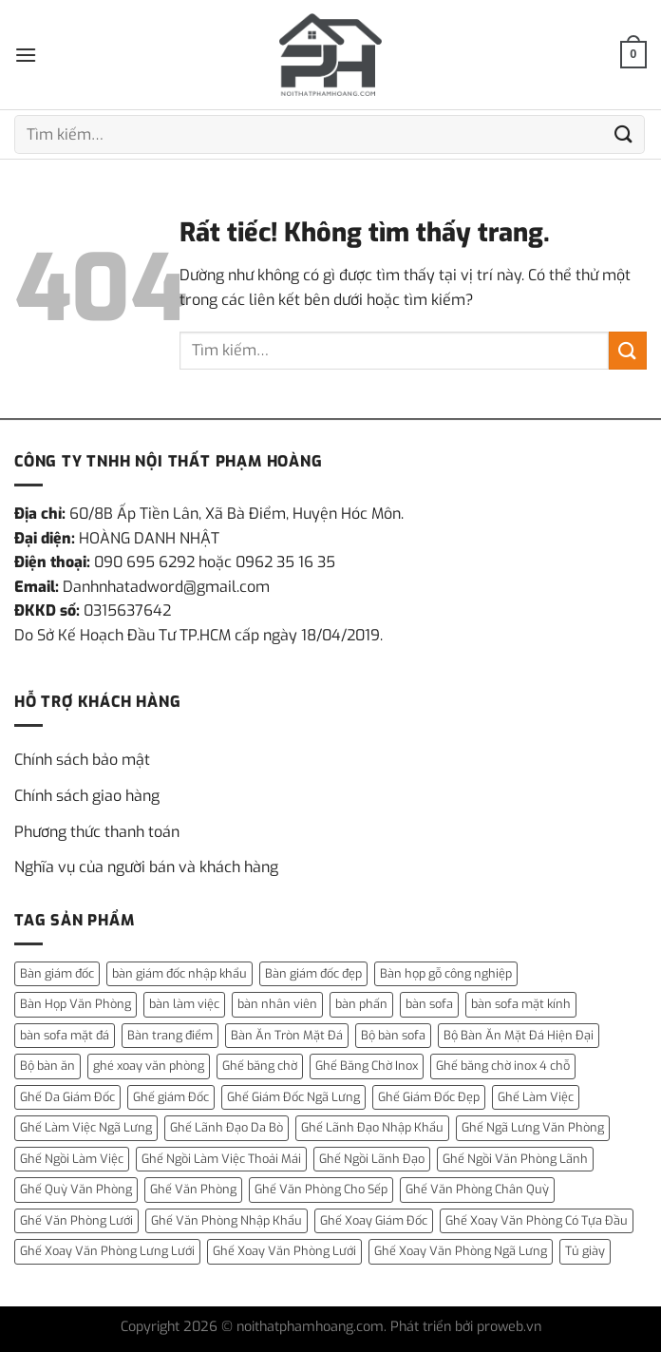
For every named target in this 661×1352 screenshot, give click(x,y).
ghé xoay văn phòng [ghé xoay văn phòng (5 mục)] (148, 1065)
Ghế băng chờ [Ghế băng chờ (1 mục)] (259, 1065)
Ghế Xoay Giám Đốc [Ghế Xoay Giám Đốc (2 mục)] (373, 1220)
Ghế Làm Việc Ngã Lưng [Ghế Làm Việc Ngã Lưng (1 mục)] (86, 1127)
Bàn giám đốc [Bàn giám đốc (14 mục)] (57, 973)
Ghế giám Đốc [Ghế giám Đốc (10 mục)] (171, 1097)
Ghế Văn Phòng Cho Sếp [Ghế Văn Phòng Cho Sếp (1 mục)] (321, 1189)
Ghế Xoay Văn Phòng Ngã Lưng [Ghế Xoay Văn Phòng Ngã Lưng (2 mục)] (460, 1251)
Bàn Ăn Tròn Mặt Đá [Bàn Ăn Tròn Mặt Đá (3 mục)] (287, 1035)
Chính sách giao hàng (87, 796)
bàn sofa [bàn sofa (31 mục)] (429, 1004)
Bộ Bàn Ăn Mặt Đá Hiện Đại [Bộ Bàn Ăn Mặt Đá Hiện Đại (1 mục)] (519, 1035)
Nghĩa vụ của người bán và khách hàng (146, 867)
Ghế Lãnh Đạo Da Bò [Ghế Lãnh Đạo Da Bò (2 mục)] (226, 1127)
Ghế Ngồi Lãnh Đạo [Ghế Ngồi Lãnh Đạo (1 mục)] (372, 1159)
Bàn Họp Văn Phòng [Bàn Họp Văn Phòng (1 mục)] (75, 1004)
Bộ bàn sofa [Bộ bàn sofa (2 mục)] (393, 1035)
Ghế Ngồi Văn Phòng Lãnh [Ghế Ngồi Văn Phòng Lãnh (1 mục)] (515, 1159)
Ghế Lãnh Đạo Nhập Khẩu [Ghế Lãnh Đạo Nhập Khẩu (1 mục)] (372, 1127)
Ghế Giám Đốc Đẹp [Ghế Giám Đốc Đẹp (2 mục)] (429, 1097)
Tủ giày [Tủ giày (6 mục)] (585, 1251)
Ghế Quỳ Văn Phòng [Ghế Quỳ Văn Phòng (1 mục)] (76, 1189)
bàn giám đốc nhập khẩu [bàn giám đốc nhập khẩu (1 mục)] (179, 973)
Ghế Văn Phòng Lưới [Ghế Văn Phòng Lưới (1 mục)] (76, 1220)
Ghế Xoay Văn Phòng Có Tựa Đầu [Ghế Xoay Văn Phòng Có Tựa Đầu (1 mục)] (536, 1220)
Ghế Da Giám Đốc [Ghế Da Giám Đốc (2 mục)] (67, 1097)
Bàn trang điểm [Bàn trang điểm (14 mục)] (170, 1035)
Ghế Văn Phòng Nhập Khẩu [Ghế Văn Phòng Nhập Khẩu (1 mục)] (226, 1220)
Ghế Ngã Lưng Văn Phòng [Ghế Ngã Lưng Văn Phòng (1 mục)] (533, 1127)
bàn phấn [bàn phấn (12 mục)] (361, 1004)
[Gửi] (624, 134)
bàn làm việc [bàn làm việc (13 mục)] (184, 1004)
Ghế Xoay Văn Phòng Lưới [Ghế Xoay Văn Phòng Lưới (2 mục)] (284, 1251)
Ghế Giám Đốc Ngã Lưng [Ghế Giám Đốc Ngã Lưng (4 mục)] (293, 1097)
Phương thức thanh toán (96, 832)
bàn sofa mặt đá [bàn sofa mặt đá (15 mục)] (64, 1035)
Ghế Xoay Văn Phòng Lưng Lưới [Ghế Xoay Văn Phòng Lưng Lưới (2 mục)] (107, 1251)
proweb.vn (509, 1327)
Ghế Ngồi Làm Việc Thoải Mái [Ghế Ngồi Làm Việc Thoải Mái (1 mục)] (221, 1159)
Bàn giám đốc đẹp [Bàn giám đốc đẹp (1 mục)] (313, 973)
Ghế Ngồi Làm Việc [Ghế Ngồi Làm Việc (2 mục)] (71, 1159)
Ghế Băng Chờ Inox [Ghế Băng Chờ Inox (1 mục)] (366, 1065)
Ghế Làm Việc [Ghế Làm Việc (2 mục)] (536, 1097)
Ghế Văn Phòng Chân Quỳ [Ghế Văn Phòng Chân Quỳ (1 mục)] (477, 1189)
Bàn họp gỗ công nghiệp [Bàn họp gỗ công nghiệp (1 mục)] (446, 973)
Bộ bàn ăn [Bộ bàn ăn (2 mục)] (47, 1065)
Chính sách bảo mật (82, 760)
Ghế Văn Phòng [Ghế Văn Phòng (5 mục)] (193, 1189)
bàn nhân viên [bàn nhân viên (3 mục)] (277, 1004)
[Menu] (25, 54)
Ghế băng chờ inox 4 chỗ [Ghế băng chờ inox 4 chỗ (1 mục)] (503, 1065)
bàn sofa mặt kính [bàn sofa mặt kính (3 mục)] (521, 1004)
